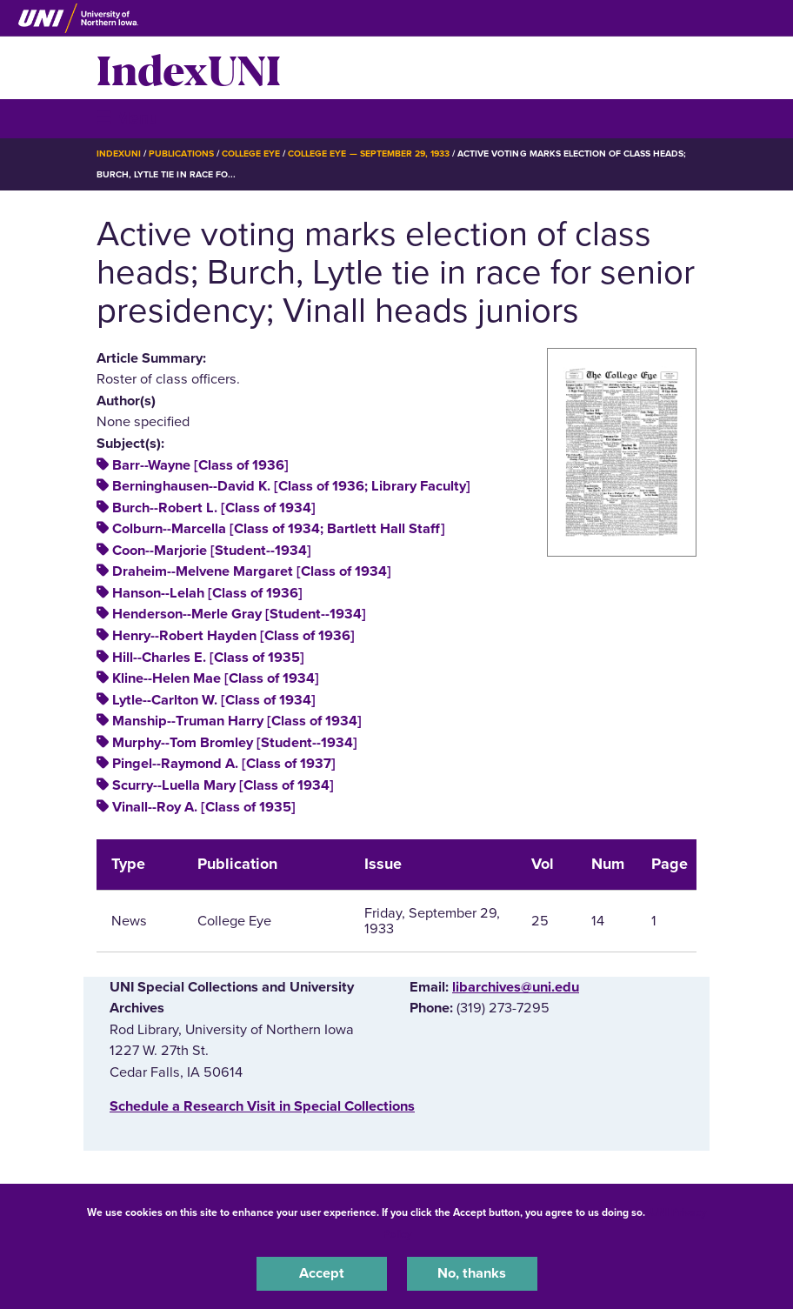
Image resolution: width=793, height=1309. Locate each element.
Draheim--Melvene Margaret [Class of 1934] (251, 571)
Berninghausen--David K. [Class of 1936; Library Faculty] (291, 486)
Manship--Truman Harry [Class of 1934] (237, 721)
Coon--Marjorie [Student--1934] (211, 550)
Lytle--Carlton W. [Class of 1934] (214, 700)
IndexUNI (189, 67)
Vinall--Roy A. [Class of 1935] (204, 807)
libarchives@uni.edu (515, 987)
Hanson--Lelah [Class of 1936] (207, 593)
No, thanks (471, 1273)
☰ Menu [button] (127, 118)
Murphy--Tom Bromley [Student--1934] (234, 742)
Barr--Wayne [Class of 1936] (200, 465)
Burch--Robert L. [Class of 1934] (214, 508)
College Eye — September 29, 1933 (369, 153)
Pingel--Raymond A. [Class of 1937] (224, 763)
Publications (181, 153)
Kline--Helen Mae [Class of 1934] (215, 678)
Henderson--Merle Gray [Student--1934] (239, 614)
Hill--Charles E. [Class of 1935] (208, 657)
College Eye (251, 153)
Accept (321, 1273)
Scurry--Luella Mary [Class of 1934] (223, 785)
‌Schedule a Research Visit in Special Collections (262, 1106)
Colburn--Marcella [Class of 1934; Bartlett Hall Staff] (278, 529)
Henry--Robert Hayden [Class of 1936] (233, 635)
